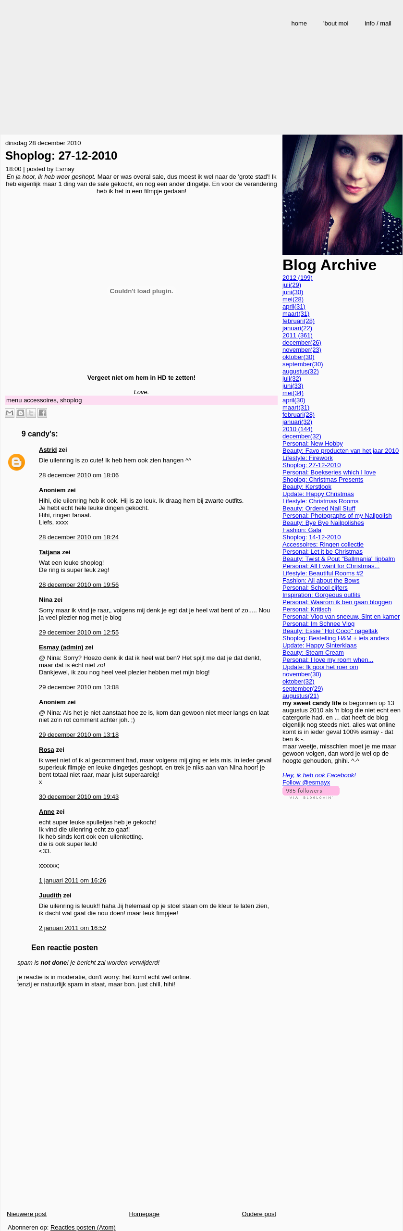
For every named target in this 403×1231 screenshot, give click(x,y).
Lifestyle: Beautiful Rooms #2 (322, 573)
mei (293, 299)
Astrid (48, 449)
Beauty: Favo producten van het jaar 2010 (340, 450)
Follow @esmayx (306, 782)
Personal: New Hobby (312, 443)
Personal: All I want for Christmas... (330, 566)
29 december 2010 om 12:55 (79, 632)
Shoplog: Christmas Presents (322, 479)
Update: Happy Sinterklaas (319, 645)
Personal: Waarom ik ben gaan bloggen (337, 602)
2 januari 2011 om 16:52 (72, 928)
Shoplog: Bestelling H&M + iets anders (335, 638)
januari (297, 328)
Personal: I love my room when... (327, 659)
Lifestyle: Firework (307, 457)
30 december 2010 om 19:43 (79, 796)
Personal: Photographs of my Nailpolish (337, 515)
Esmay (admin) (61, 647)
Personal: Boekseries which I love (329, 472)
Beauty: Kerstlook (306, 486)
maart (295, 313)
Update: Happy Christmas (318, 493)
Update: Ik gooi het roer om (320, 667)
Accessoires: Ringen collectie (323, 544)
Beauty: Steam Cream (313, 652)
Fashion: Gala (301, 530)
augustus (300, 371)
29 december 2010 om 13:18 (79, 734)
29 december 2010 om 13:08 (79, 687)
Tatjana (50, 552)
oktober (298, 357)
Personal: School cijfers (315, 587)
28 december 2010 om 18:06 (79, 475)
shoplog (71, 400)
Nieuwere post (27, 1214)
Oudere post (259, 1214)
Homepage (144, 1214)
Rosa (46, 749)
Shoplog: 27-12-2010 (61, 155)
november (301, 349)
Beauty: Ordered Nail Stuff (318, 508)
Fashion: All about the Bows (320, 580)
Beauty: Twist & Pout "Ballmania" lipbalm (338, 558)
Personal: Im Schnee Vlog (318, 623)
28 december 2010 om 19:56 (79, 584)
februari (298, 320)
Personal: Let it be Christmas (322, 551)
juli (291, 284)
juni (292, 292)
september (302, 364)
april (293, 306)
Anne (47, 811)
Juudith (50, 895)
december (301, 342)
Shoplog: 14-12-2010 (311, 537)
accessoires (40, 400)
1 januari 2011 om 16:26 (72, 880)
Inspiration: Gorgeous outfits (321, 594)
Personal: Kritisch (306, 609)
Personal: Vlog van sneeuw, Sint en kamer (341, 616)
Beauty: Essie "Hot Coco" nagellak (330, 630)
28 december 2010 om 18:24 (79, 537)
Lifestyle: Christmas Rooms (320, 501)
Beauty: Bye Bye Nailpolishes (323, 522)
